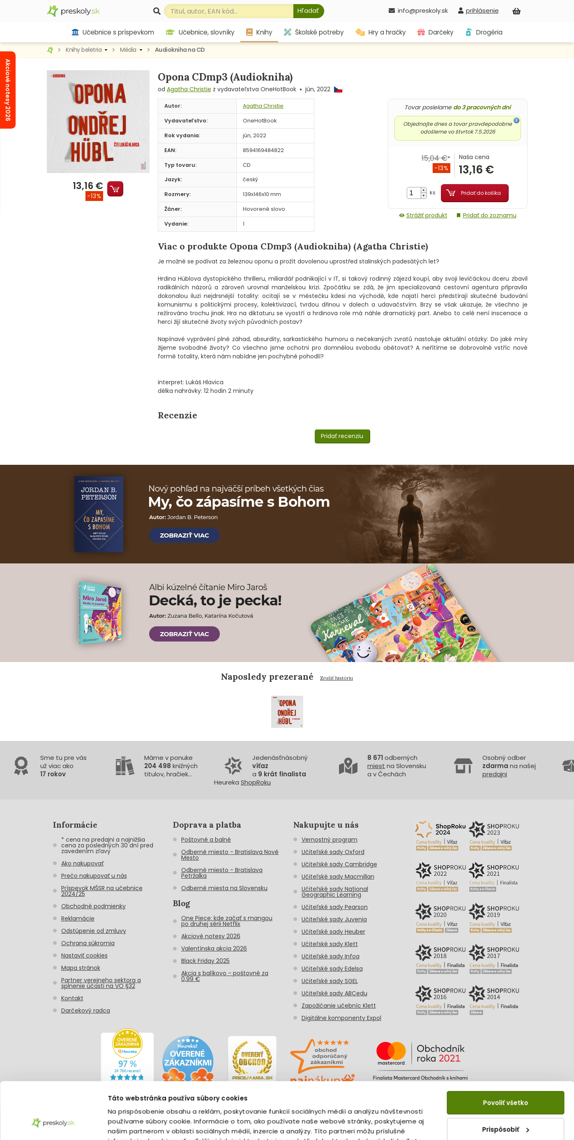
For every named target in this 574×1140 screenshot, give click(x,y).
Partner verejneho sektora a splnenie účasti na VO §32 (101, 983)
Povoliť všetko (505, 1053)
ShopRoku (256, 782)
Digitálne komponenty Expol (341, 1018)
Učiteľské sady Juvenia (334, 919)
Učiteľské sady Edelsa (332, 969)
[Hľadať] (308, 11)
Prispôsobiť (505, 1079)
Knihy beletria (83, 50)
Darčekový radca (85, 1010)
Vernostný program (329, 839)
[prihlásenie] (478, 10)
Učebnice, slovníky (200, 32)
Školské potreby (314, 32)
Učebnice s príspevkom (112, 32)
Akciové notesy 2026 (210, 936)
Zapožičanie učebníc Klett (339, 1006)
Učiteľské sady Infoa (331, 956)
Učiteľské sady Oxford (333, 852)
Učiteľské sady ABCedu (334, 993)
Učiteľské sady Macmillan (338, 876)
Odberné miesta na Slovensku (224, 888)
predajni (494, 774)
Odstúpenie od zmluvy (93, 931)
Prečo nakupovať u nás (94, 876)
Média (128, 50)
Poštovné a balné (206, 839)
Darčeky (435, 32)
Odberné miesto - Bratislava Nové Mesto (230, 855)
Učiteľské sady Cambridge (339, 864)
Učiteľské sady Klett (330, 944)
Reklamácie (78, 918)
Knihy (259, 32)
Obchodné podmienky (93, 906)
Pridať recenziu (342, 436)
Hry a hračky (380, 32)
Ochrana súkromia (88, 943)
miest (376, 766)
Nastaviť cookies (84, 955)
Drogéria (484, 32)
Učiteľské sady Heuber (333, 932)
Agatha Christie (189, 89)
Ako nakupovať (82, 863)
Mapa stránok (80, 968)
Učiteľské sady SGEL (330, 981)
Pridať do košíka (481, 192)
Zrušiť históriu (336, 678)
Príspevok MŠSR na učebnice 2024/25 (102, 891)
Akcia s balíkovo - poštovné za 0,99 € (224, 976)
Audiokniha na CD (180, 50)
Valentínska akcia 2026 (214, 948)
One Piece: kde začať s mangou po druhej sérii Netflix (226, 921)
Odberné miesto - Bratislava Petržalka (222, 873)
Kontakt (72, 998)
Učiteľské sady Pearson (335, 907)
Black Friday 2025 (205, 961)
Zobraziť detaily (134, 1123)
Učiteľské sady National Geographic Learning (335, 892)
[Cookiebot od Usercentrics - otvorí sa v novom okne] (53, 1124)
